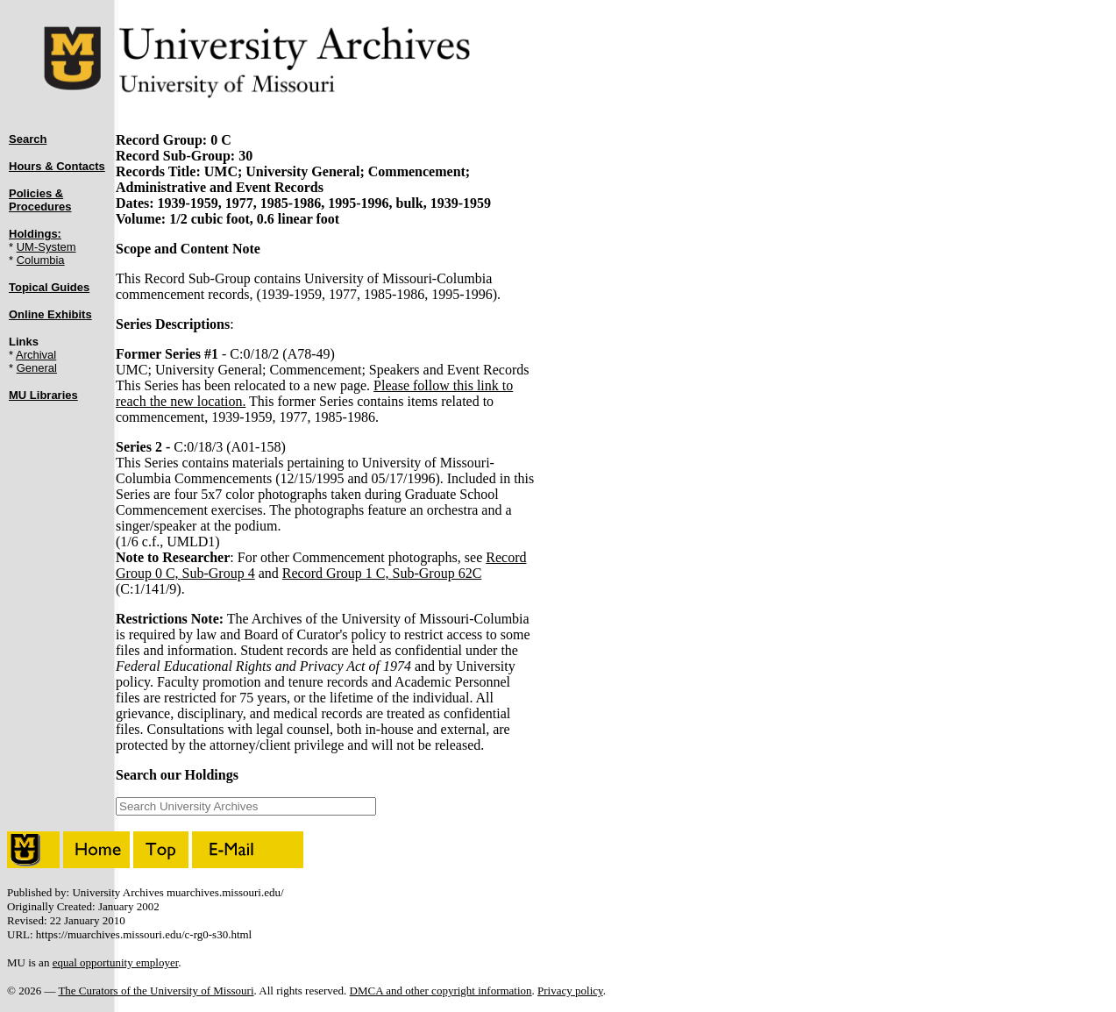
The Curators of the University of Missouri (155, 990)
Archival (36, 354)
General (37, 367)
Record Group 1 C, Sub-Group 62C (382, 573)
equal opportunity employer (116, 962)
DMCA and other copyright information (441, 990)
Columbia (41, 260)
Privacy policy (570, 990)
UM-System (46, 246)
